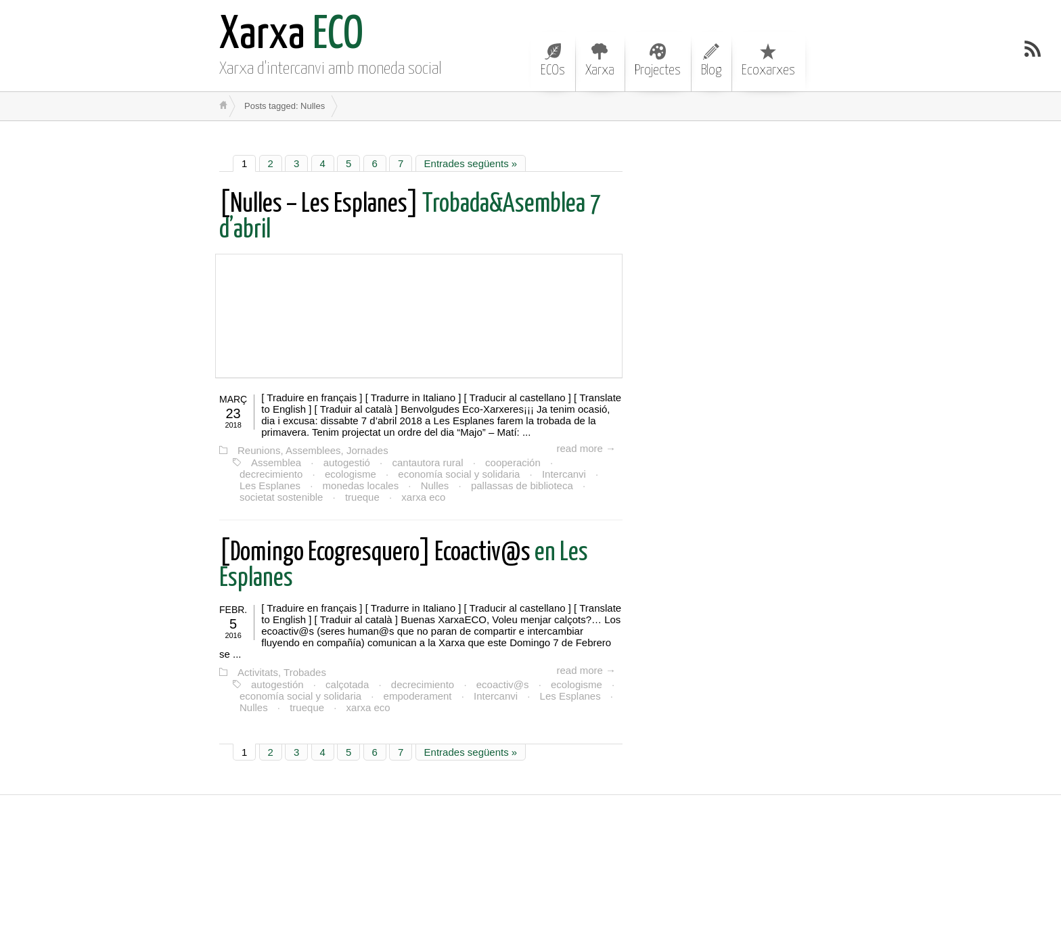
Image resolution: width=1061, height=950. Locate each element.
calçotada (347, 684)
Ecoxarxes (768, 60)
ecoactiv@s (502, 684)
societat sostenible (281, 497)
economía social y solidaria (459, 474)
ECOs (553, 60)
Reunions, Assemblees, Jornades (313, 450)
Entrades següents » (471, 163)
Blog (711, 60)
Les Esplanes (270, 485)
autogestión (277, 684)
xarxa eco (423, 497)
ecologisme (350, 474)
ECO (291, 36)
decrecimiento (271, 474)
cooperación (513, 462)
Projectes (658, 60)
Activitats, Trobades (282, 672)
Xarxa (599, 60)
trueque (362, 497)
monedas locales (361, 485)
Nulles (435, 485)
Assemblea (276, 462)
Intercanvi (564, 474)
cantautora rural (427, 462)
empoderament (418, 696)
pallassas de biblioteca (522, 485)
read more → (586, 448)
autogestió (346, 462)
